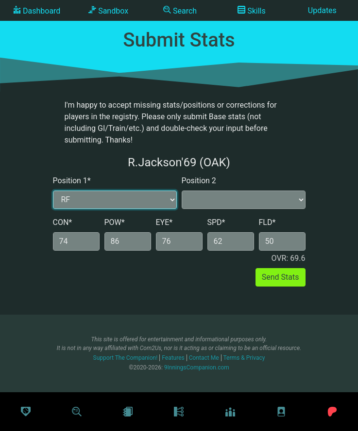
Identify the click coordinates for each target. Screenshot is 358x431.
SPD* (216, 222)
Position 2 (199, 180)
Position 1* (72, 180)
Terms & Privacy (244, 357)
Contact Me (204, 357)
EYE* (164, 222)
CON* (62, 222)
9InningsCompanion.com (196, 367)
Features (173, 357)
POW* (114, 222)
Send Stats (280, 277)
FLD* (267, 222)
